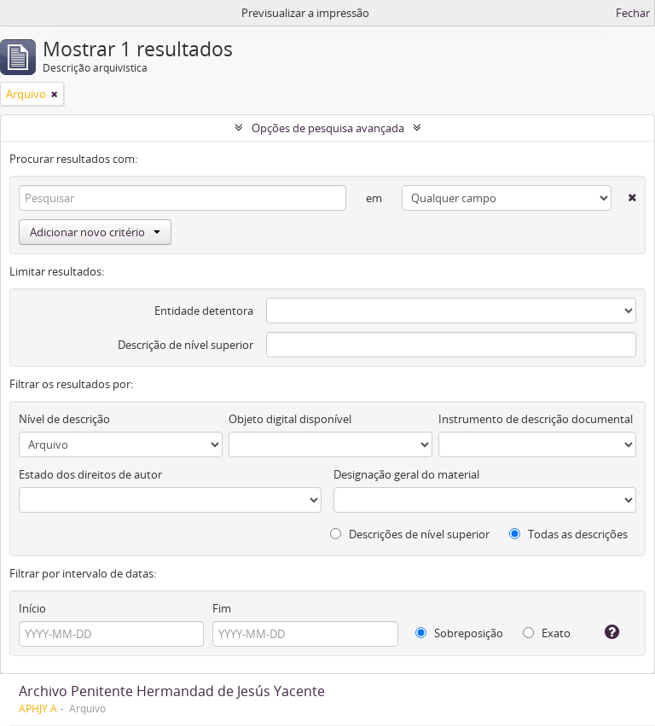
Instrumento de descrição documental (535, 419)
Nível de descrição (64, 419)
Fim (221, 608)
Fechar (633, 12)
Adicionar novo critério (95, 232)
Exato (547, 633)
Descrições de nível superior (410, 534)
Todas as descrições (568, 534)
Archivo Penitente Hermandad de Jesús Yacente (172, 691)
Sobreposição (459, 633)
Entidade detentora (203, 310)
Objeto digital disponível (290, 419)
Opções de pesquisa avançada (328, 128)
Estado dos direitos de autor (90, 474)
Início (32, 608)
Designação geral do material (406, 474)
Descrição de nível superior (185, 344)
